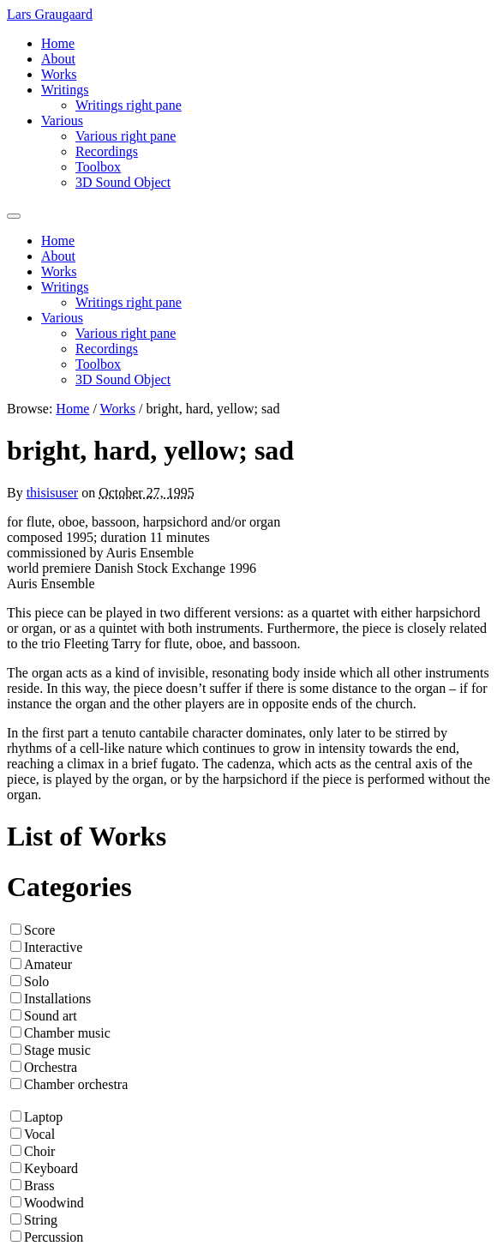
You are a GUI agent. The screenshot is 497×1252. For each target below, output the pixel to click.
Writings (64, 89)
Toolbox (98, 167)
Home (58, 43)
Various (62, 120)
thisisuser (52, 492)
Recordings (106, 151)
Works (58, 74)
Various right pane (125, 136)
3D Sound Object (123, 182)
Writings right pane (128, 105)
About (58, 58)
